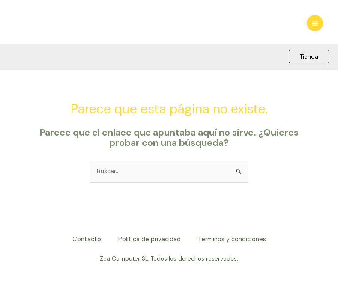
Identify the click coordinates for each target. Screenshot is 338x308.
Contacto (86, 239)
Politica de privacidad (149, 239)
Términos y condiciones (232, 239)
